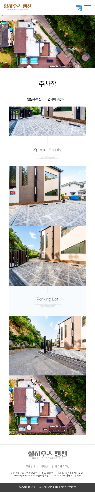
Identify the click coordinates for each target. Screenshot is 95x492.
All (56, 487)
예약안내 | (47, 466)
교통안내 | (32, 466)
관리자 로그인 (62, 466)
